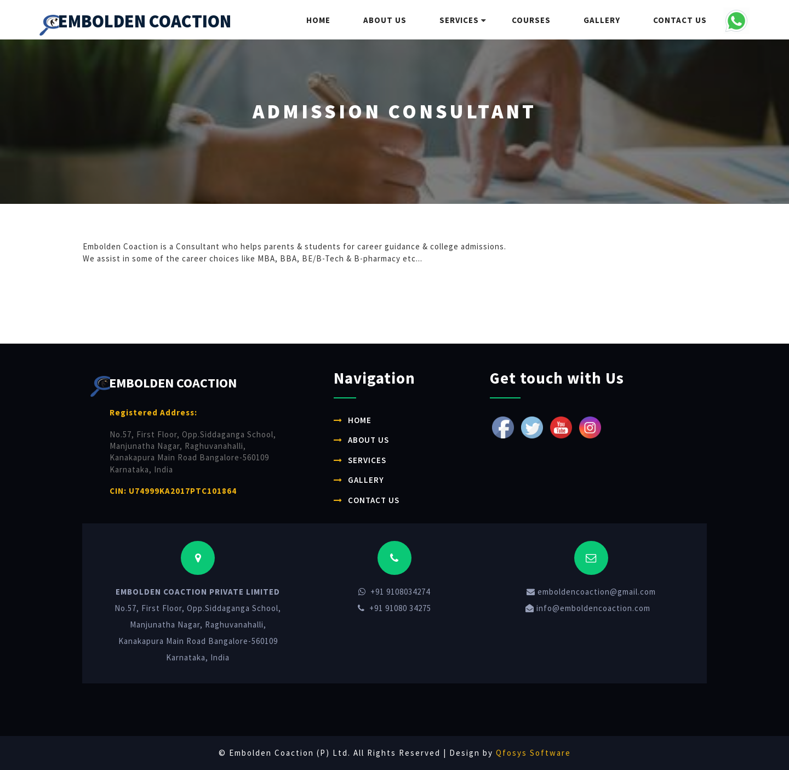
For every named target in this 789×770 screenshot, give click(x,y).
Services (459, 20)
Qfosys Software (533, 753)
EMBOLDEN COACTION (135, 23)
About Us (385, 20)
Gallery (602, 20)
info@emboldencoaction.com (587, 608)
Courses (531, 20)
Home (318, 20)
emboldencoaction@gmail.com (591, 591)
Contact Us (680, 20)
